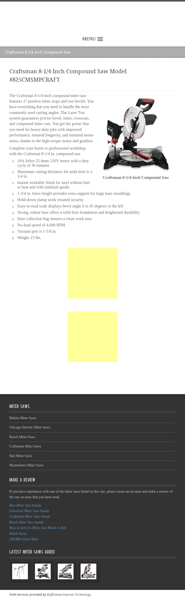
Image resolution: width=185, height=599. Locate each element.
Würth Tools (18, 534)
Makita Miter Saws (22, 418)
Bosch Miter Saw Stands (26, 522)
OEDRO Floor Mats (23, 539)
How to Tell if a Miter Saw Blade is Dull (37, 528)
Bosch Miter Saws (22, 437)
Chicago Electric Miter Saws (29, 427)
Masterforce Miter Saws (26, 465)
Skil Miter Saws (20, 456)
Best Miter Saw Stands (25, 505)
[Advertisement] (92, 273)
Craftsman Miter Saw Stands (29, 516)
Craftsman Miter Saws (25, 446)
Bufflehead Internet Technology (69, 594)
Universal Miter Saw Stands (29, 511)
